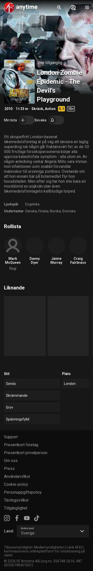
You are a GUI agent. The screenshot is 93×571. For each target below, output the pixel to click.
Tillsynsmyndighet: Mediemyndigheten (34, 547)
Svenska (69, 211)
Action (50, 109)
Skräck (37, 109)
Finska (43, 211)
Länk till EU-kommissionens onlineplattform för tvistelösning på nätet (44, 551)
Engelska (32, 204)
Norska (55, 211)
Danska (31, 211)
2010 (8, 109)
